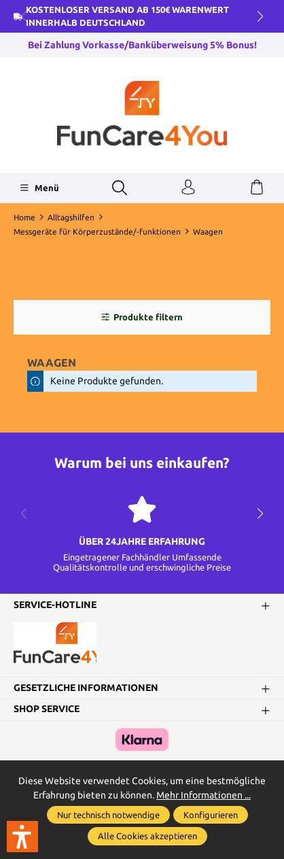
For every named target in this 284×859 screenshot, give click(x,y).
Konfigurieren (210, 815)
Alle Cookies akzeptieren (147, 836)
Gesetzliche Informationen (86, 688)
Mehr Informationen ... (203, 795)
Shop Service (46, 709)
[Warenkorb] (256, 188)
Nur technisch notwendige (108, 815)
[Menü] (39, 187)
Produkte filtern (141, 317)
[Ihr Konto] (188, 188)
